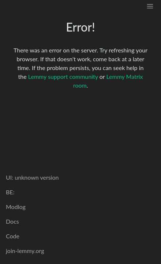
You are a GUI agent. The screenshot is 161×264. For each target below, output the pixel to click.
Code (12, 235)
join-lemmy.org (25, 250)
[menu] (150, 5)
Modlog (16, 206)
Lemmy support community (63, 76)
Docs (12, 221)
